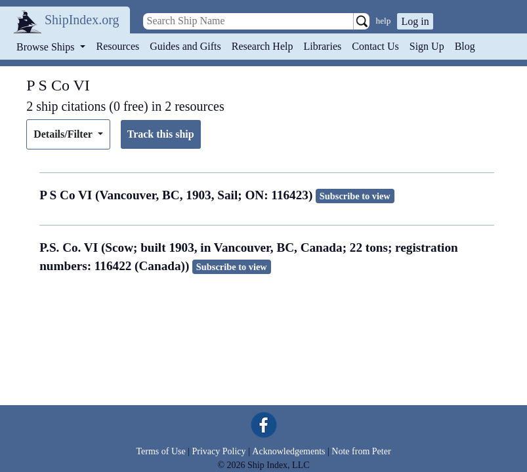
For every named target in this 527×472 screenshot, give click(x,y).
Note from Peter (360, 451)
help (383, 21)
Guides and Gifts (185, 46)
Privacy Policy (218, 451)
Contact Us (375, 46)
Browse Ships (46, 46)
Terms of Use (160, 451)
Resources (118, 46)
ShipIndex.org (82, 19)
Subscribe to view (355, 196)
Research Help (262, 46)
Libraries (322, 46)
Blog (465, 46)
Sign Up (427, 46)
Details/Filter (64, 134)
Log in (415, 21)
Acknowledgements (288, 451)
